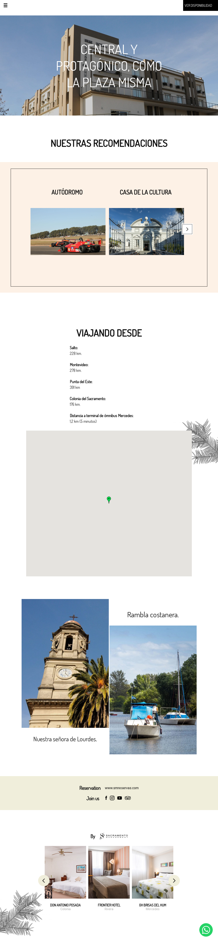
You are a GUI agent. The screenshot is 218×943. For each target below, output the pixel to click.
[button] (109, 500)
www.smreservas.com (122, 788)
